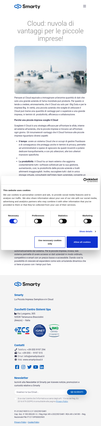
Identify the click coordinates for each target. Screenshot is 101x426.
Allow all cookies (82, 242)
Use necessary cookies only (49, 242)
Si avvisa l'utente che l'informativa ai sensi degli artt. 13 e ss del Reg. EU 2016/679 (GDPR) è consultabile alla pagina (48, 400)
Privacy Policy (62, 401)
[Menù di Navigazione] (84, 6)
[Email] (43, 392)
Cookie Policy (33, 422)
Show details (85, 231)
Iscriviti (77, 392)
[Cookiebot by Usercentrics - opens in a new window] (85, 180)
